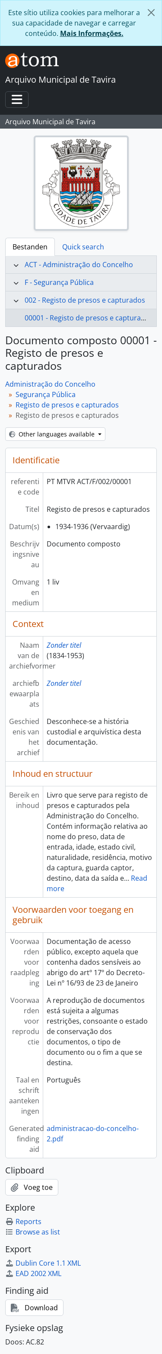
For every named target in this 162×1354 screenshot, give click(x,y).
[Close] (151, 12)
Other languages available (52, 434)
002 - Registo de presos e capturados (85, 300)
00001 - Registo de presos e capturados (89, 318)
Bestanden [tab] (30, 247)
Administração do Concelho (50, 384)
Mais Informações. (92, 33)
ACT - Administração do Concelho (79, 264)
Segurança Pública (46, 394)
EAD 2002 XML (33, 1273)
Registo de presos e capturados (67, 405)
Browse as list (32, 1232)
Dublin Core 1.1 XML (43, 1263)
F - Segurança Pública (59, 282)
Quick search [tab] (83, 247)
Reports (23, 1221)
